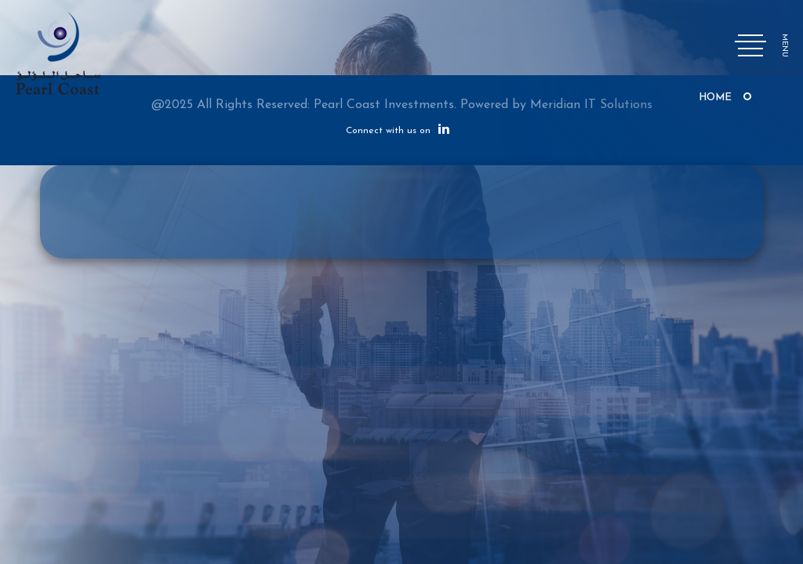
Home (715, 97)
